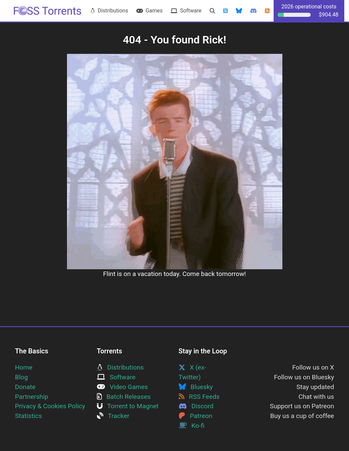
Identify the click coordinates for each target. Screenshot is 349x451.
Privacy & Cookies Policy (50, 406)
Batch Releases (124, 397)
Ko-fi (192, 425)
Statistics (28, 416)
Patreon (195, 416)
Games (149, 10)
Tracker (113, 416)
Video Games (122, 387)
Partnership (31, 397)
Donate (25, 387)
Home (24, 367)
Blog (21, 377)
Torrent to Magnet (128, 406)
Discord (196, 406)
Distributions (109, 10)
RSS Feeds (199, 397)
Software (186, 10)
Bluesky (196, 387)
